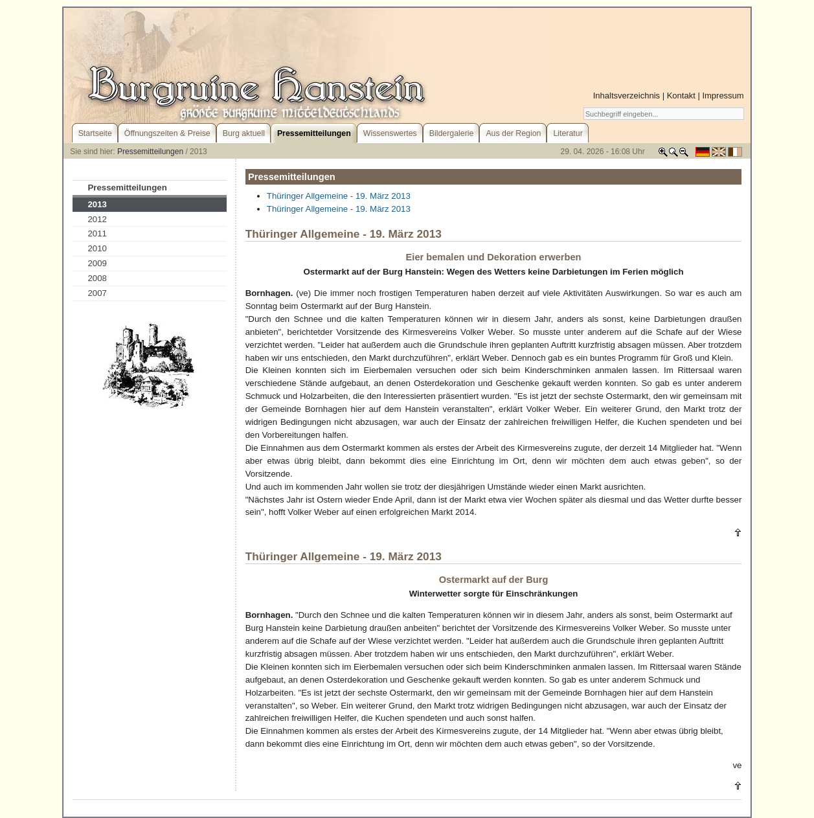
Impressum (722, 95)
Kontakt (681, 95)
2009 (97, 263)
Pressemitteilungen (150, 151)
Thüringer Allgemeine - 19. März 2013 (339, 196)
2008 (97, 278)
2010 (97, 248)
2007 (97, 293)
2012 (97, 219)
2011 (97, 233)
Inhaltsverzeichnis (626, 95)
